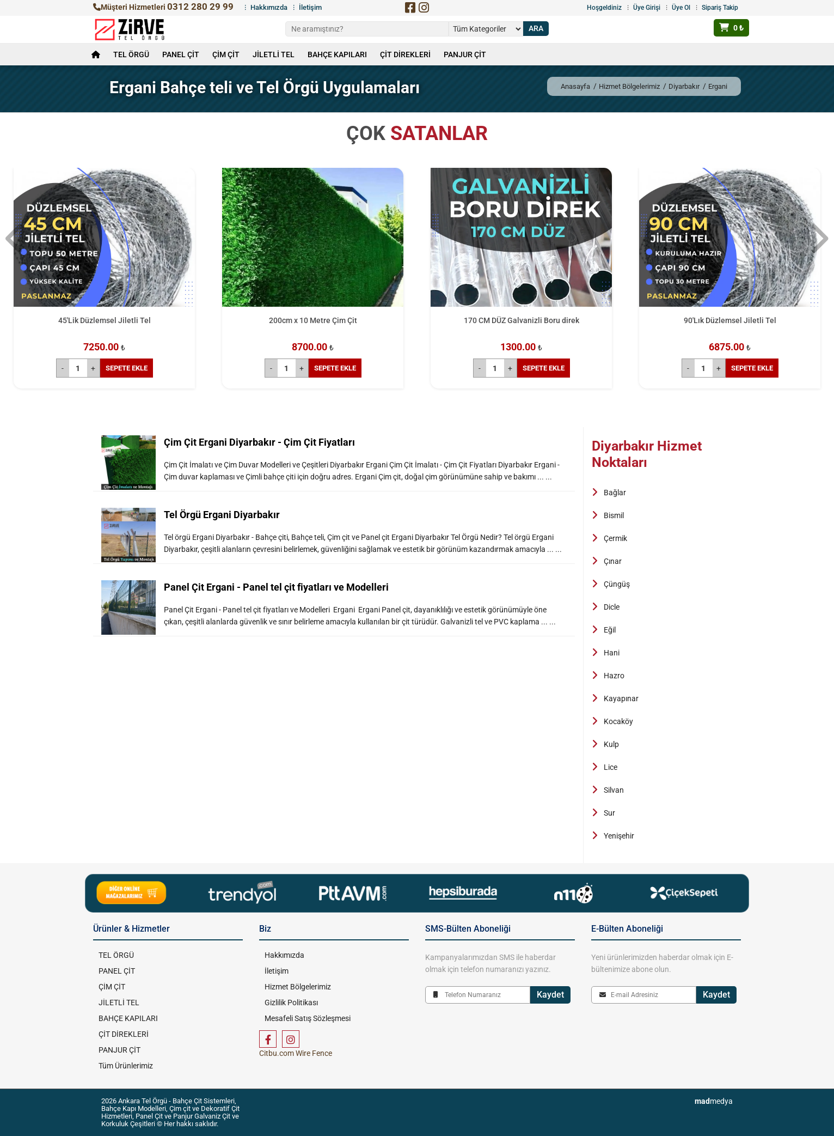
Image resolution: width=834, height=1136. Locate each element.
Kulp (611, 744)
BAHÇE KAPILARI (337, 54)
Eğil (610, 629)
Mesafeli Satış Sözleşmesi (308, 1018)
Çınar (613, 561)
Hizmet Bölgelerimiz (629, 86)
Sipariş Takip (720, 7)
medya (714, 1101)
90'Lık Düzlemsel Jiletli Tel (730, 320)
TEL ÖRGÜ (131, 54)
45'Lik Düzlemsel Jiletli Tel (104, 320)
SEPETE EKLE (127, 368)
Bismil (614, 515)
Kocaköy (618, 721)
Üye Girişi (646, 7)
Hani (612, 652)
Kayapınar (621, 698)
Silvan (614, 790)
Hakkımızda (268, 7)
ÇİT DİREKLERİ (405, 54)
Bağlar (615, 492)
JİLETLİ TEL (274, 54)
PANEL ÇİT (180, 54)
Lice (610, 767)
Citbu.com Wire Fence (295, 1053)
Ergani (717, 86)
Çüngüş (617, 584)
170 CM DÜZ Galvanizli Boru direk (521, 320)
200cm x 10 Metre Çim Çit (313, 320)
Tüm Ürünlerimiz (126, 1066)
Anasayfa (575, 86)
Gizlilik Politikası (291, 1002)
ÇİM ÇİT (226, 54)
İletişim (310, 7)
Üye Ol (681, 7)
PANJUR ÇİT (465, 54)
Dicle (612, 607)
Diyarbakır (684, 86)
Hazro (614, 675)
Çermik (615, 538)
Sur (609, 813)
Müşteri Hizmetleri (163, 7)
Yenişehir (619, 835)
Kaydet (550, 994)
